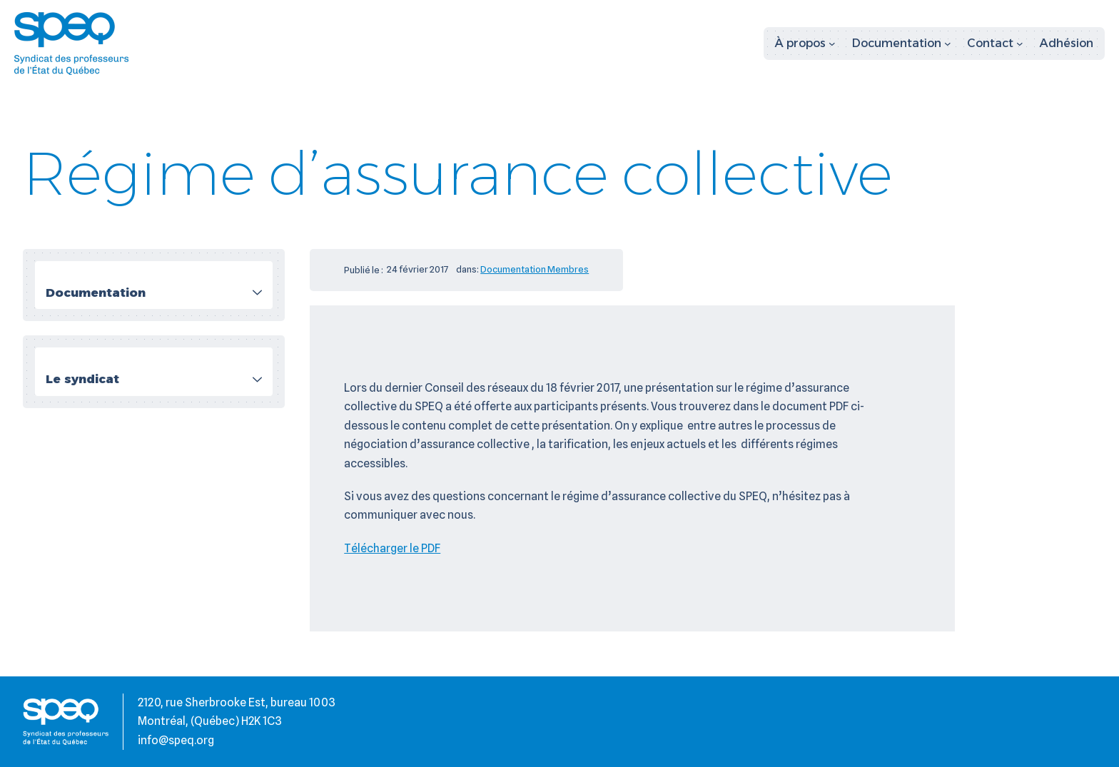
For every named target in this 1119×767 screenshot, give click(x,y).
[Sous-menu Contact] (995, 43)
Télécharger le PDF (392, 548)
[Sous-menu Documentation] (901, 43)
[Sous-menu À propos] (805, 43)
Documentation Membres (534, 269)
